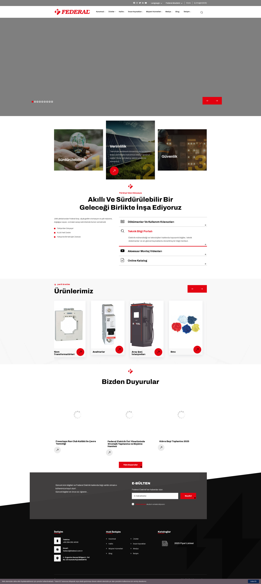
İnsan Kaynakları (135, 12)
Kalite (121, 12)
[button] (32, 101)
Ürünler (111, 12)
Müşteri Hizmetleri (153, 12)
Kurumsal (100, 12)
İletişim (187, 12)
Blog (177, 12)
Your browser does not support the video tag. (130, 67)
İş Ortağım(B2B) (200, 3)
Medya (168, 12)
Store (188, 3)
